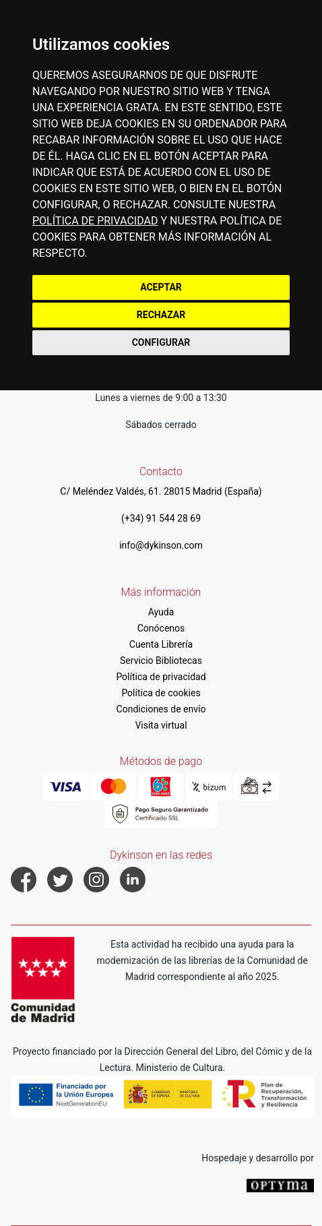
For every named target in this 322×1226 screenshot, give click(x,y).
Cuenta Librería (161, 644)
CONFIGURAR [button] (161, 342)
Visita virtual (161, 725)
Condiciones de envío (161, 709)
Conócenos (161, 628)
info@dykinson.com (161, 545)
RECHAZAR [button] (161, 314)
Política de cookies (160, 692)
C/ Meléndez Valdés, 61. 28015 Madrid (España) (160, 491)
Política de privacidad (160, 676)
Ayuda (161, 612)
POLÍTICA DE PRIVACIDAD (95, 220)
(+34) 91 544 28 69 (161, 518)
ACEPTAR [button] (161, 287)
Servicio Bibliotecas (161, 660)
